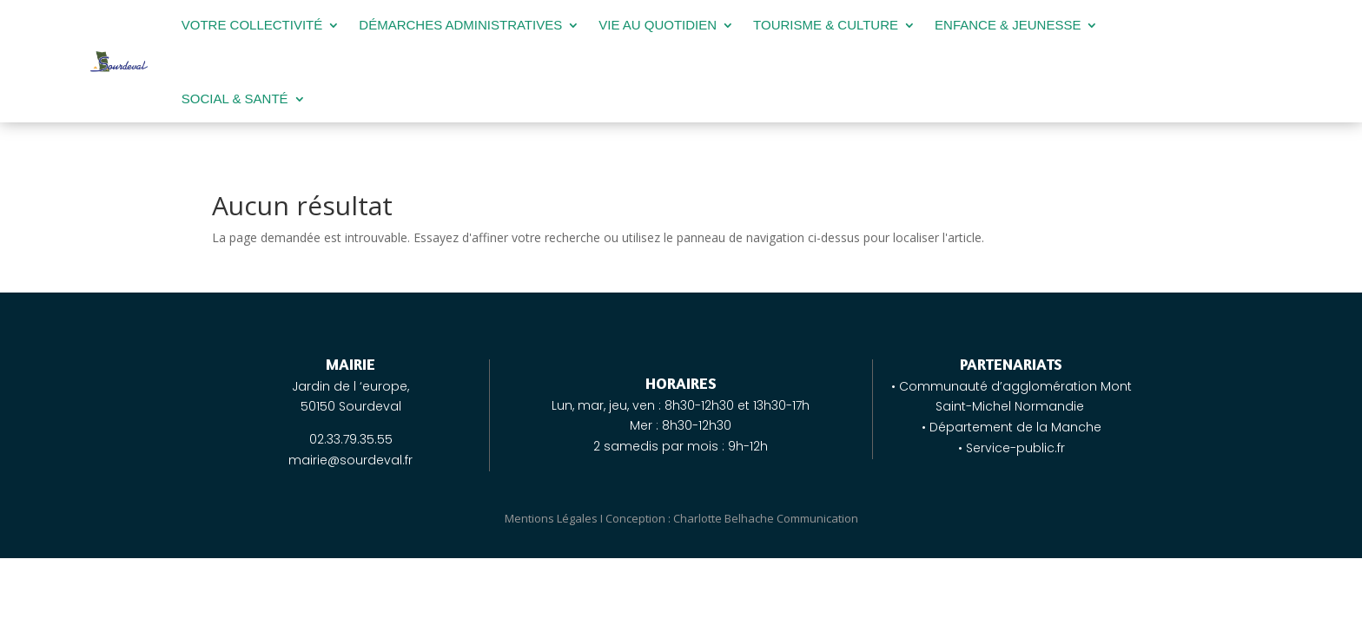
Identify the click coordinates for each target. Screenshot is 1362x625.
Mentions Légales (551, 518)
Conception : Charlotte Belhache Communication (731, 518)
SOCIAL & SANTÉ (235, 98)
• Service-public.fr (1011, 448)
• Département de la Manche (1011, 427)
